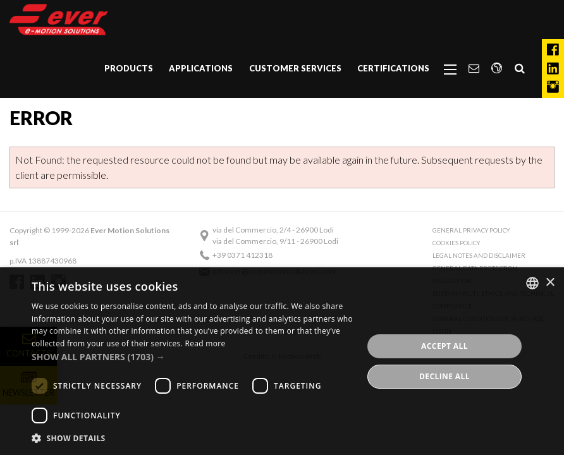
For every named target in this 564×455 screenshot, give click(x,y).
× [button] (550, 283)
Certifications (393, 68)
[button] (192, 356)
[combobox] (532, 283)
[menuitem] (128, 69)
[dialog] (282, 361)
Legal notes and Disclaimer (478, 255)
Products (128, 68)
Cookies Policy (456, 243)
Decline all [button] (444, 376)
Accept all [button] (444, 346)
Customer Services (295, 68)
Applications (201, 68)
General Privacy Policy (471, 230)
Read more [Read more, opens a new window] (205, 343)
